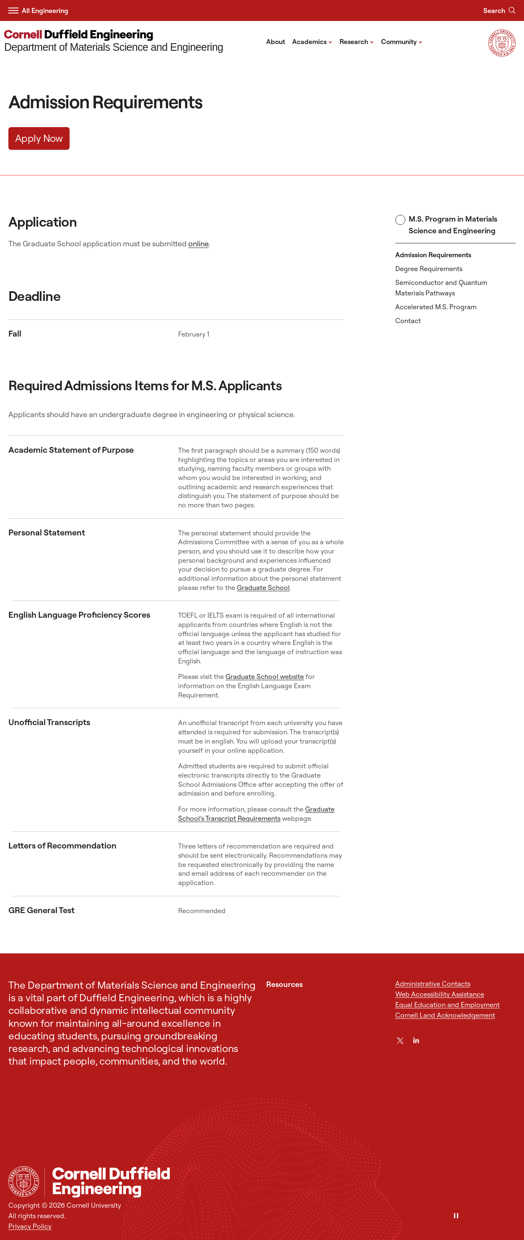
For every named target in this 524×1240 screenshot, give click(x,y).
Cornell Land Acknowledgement (445, 1015)
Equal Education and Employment (447, 1004)
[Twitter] (400, 1040)
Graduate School (263, 587)
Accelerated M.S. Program (436, 307)
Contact (408, 320)
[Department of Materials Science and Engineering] (113, 41)
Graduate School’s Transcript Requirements (256, 813)
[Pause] (456, 1216)
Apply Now (39, 138)
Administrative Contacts (432, 983)
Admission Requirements (433, 255)
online (198, 243)
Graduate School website (265, 676)
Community (402, 41)
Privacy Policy (30, 1226)
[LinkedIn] (416, 1040)
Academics (312, 41)
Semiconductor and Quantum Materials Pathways (441, 287)
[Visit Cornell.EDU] (502, 54)
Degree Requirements (428, 268)
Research (357, 41)
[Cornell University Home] (23, 1181)
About (275, 41)
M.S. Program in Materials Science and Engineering (446, 224)
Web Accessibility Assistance (439, 994)
